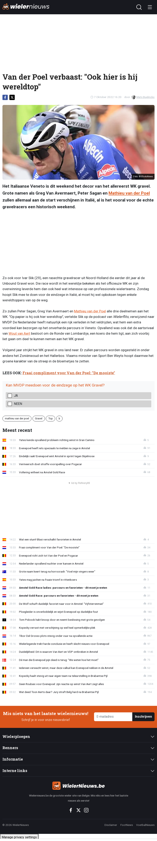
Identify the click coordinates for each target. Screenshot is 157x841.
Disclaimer (110, 825)
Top (50, 418)
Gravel (38, 418)
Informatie (12, 759)
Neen (18, 404)
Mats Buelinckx (143, 97)
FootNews (126, 825)
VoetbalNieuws (145, 825)
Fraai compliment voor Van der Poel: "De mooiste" (68, 373)
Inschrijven (143, 716)
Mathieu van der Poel (129, 193)
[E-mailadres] (113, 716)
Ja (16, 396)
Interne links (14, 770)
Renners (10, 747)
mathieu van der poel (17, 418)
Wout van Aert (19, 333)
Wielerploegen (16, 736)
